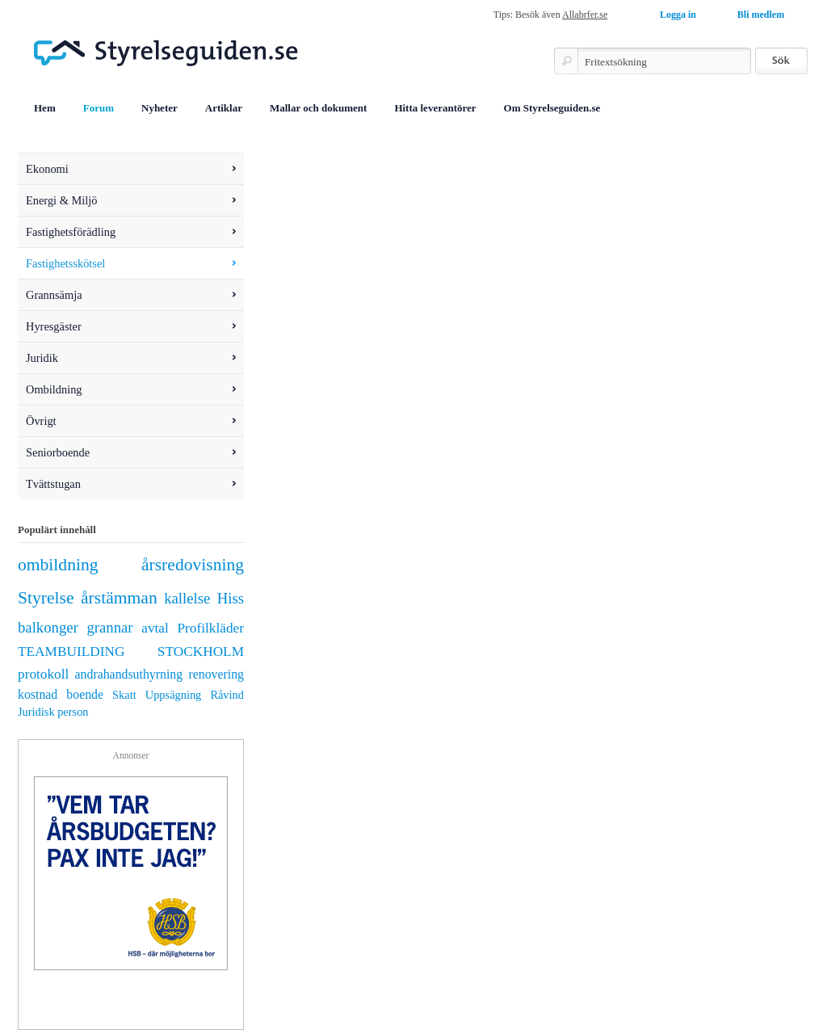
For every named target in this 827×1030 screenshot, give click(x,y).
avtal (155, 628)
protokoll (43, 674)
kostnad (37, 694)
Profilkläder (211, 628)
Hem (45, 108)
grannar (109, 627)
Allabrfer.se (584, 14)
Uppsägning (173, 694)
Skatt (124, 694)
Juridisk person (53, 711)
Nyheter (159, 108)
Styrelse (46, 597)
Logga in (678, 14)
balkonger (48, 627)
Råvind (227, 694)
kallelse (187, 598)
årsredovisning (192, 564)
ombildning (58, 564)
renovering (216, 674)
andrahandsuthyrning (129, 674)
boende (84, 694)
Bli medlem (760, 14)
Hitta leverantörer (435, 108)
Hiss (230, 598)
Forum (98, 108)
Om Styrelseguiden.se (552, 108)
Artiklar (223, 108)
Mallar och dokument (318, 108)
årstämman (119, 597)
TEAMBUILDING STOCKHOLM (131, 651)
